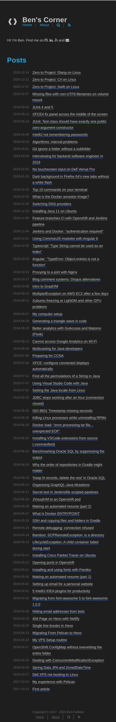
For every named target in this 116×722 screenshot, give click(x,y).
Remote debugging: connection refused (63, 528)
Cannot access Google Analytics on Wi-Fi (64, 341)
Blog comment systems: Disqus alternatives (66, 279)
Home (27, 25)
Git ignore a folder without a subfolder (61, 149)
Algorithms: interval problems (55, 142)
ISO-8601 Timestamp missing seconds (62, 411)
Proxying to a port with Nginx (54, 272)
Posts (17, 60)
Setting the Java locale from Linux (58, 390)
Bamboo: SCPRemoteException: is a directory (68, 535)
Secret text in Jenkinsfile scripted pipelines (65, 492)
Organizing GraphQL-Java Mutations (61, 485)
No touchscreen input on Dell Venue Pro (63, 169)
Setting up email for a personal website (62, 584)
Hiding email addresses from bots (58, 611)
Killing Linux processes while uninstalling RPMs (69, 418)
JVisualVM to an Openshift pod (56, 499)
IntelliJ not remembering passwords (60, 135)
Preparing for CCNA (48, 356)
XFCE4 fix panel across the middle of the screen (69, 114)
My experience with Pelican (53, 682)
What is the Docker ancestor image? (60, 197)
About (44, 25)
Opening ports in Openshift (53, 563)
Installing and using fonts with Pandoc (61, 570)
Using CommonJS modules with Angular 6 (65, 239)
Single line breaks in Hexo (52, 626)
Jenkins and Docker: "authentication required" (68, 231)
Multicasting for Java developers (57, 349)
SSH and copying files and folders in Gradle (66, 521)
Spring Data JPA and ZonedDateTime (61, 668)
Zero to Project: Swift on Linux (55, 87)
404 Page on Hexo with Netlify (55, 619)
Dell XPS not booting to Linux (55, 675)
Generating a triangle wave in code (59, 321)
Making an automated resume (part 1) (61, 577)
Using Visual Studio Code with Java (60, 383)
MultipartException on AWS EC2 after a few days (70, 294)
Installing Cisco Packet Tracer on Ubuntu (64, 555)
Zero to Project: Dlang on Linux (56, 73)
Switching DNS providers (51, 204)
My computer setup (47, 314)
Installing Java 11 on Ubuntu (54, 211)
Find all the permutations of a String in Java (66, 376)
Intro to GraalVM (45, 286)
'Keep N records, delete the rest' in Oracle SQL (68, 478)
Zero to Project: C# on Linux (54, 80)
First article (41, 689)
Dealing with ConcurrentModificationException (68, 660)
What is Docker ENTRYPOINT (56, 514)
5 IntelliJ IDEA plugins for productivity (61, 591)
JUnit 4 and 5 (42, 107)
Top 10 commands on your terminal (59, 190)
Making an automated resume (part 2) (61, 506)
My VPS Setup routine (49, 640)
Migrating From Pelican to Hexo (57, 633)
